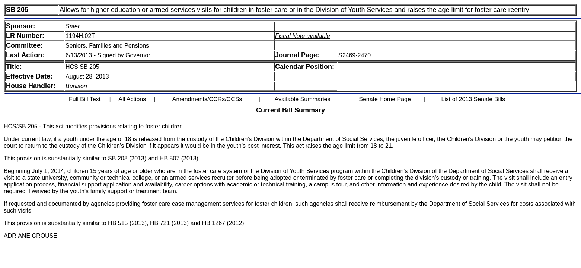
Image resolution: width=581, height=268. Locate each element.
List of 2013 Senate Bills (473, 99)
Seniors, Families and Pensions (107, 45)
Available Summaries (303, 99)
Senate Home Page (385, 99)
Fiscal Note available (302, 36)
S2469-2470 (354, 55)
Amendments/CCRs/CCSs (207, 99)
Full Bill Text (84, 99)
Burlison (76, 86)
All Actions (132, 99)
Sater (73, 26)
